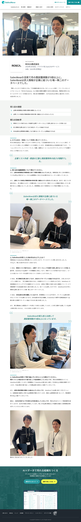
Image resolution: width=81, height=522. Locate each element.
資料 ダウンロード (60, 2)
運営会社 (11, 513)
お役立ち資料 (50, 7)
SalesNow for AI (15, 7)
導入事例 (23, 7)
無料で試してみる (49, 482)
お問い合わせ (5, 513)
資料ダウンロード (32, 482)
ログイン (68, 7)
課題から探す (39, 7)
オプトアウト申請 (47, 513)
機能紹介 (29, 7)
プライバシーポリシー (29, 513)
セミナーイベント (59, 7)
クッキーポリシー (38, 513)
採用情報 (21, 513)
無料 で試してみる (73, 2)
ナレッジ (16, 513)
